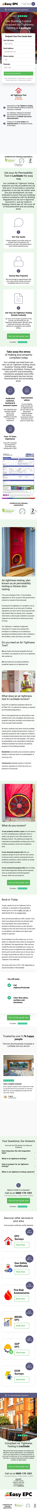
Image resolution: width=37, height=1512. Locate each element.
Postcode (6, 64)
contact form (21, 913)
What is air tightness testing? (14, 1159)
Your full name (8, 40)
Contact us (20, 1486)
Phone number (8, 56)
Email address (8, 48)
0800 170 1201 (23, 910)
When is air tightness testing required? (18, 1172)
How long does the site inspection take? (16, 1152)
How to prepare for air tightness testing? (15, 1165)
